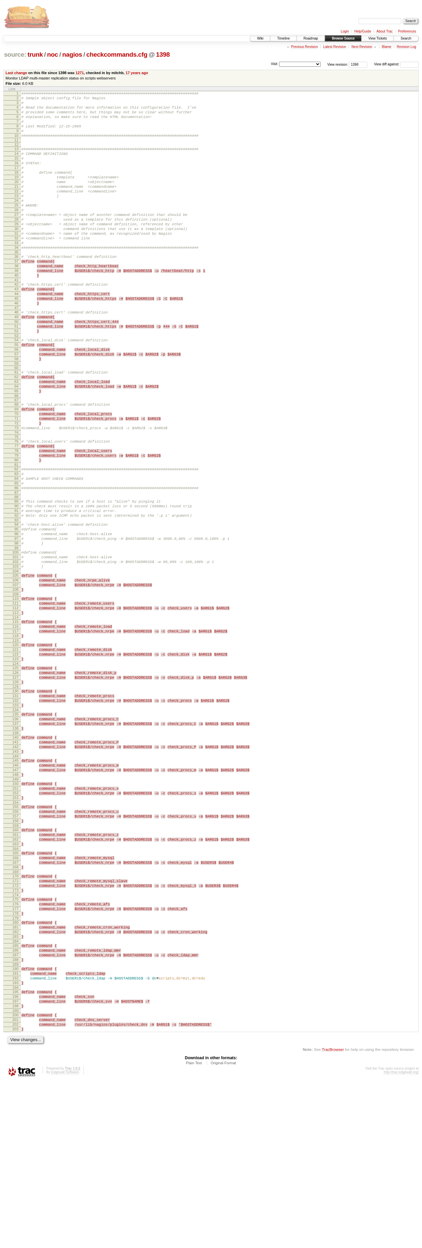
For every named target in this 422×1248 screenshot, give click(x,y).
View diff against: (396, 64)
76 (16, 505)
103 (15, 652)
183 (15, 1086)
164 (15, 983)
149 (15, 902)
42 (16, 322)
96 (16, 613)
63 (16, 436)
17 (16, 182)
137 (15, 836)
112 (15, 700)
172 (15, 1026)
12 (16, 155)
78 (16, 516)
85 (16, 555)
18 (16, 187)
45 (16, 339)
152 (15, 918)
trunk (35, 54)
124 (15, 766)
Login (345, 31)
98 (16, 625)
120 (15, 743)
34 (16, 279)
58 (16, 410)
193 (15, 1141)
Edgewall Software (65, 1239)
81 (16, 533)
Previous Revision (304, 47)
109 (15, 685)
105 (15, 662)
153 (15, 923)
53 (16, 383)
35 (16, 284)
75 (16, 500)
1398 (163, 54)
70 (16, 473)
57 (16, 404)
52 (16, 377)
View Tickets (377, 38)
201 (15, 1184)
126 (15, 776)
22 (16, 210)
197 (15, 1162)
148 (15, 896)
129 (15, 793)
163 (15, 978)
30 (16, 256)
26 (16, 233)
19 (16, 193)
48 (16, 354)
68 (16, 462)
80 (16, 527)
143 (15, 869)
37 (16, 294)
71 (16, 479)
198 (15, 1168)
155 (15, 933)
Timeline (283, 38)
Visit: (274, 64)
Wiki (260, 38)
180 (15, 1069)
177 (15, 1054)
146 (15, 885)
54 (16, 387)
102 (15, 646)
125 (15, 771)
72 (16, 485)
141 (15, 858)
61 (16, 424)
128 (15, 788)
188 (15, 1114)
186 (15, 1102)
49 (16, 360)
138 (15, 842)
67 (16, 457)
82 (16, 537)
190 (15, 1124)
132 (15, 809)
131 (15, 803)
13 (16, 159)
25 (16, 227)
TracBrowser (333, 1216)
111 (15, 695)
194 (15, 1146)
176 (15, 1048)
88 (16, 570)
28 (16, 244)
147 (15, 891)
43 (16, 327)
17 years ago (136, 73)
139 (15, 848)
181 (15, 1075)
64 (16, 442)
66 (16, 453)
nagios (72, 54)
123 (15, 760)
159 (15, 956)
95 (16, 608)
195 (15, 1151)
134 (15, 820)
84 (16, 549)
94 (16, 602)
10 (16, 145)
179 (15, 1065)
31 (16, 262)
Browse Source (343, 38)
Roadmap (311, 38)
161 (15, 966)
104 (15, 658)
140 (15, 852)
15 (16, 170)
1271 (79, 73)
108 (15, 679)
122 (15, 755)
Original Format (223, 1230)
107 (15, 673)
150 (15, 906)
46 (16, 344)
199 (15, 1174)
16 (16, 176)
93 (16, 597)
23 (16, 216)
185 (15, 1096)
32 (16, 267)
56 (16, 399)
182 (15, 1081)
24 (16, 222)
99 (16, 630)
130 (15, 798)
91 (16, 586)
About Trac (384, 31)
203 (15, 1195)
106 (15, 668)
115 (15, 716)
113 (15, 706)
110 (15, 689)
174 (15, 1038)
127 (15, 782)
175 (15, 1042)
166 (15, 993)
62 (16, 430)
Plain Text (194, 1230)
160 (15, 961)
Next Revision (362, 47)
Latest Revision (334, 47)
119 (15, 739)
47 (16, 350)
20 (16, 199)
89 (16, 575)
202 (15, 1189)
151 (15, 912)
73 (16, 490)
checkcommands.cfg (116, 54)
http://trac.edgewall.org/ (401, 1239)
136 (15, 831)
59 (16, 416)
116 (15, 722)
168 (15, 1005)
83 (16, 543)
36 (16, 289)
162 (15, 972)
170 (15, 1015)
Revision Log (406, 47)
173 (15, 1032)
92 (16, 592)
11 (16, 150)
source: (15, 54)
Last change (16, 73)
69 (16, 467)
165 (15, 988)
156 (15, 939)
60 (16, 420)
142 (15, 863)
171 (15, 1021)
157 (15, 945)
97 (16, 619)
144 (15, 875)
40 (16, 311)
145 (15, 879)
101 (15, 640)
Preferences (407, 31)
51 (16, 372)
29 (16, 250)
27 (16, 239)
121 (15, 749)
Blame (386, 47)
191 (15, 1129)
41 (16, 317)
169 (15, 1011)
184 (15, 1092)
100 (15, 635)
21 (16, 205)
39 (16, 306)
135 (15, 825)
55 (16, 393)
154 (15, 929)
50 (16, 366)
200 (15, 1178)
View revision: (337, 64)
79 (16, 522)
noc (52, 54)
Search (406, 38)
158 (15, 951)
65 (16, 447)
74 (16, 496)
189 (15, 1119)
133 (15, 815)
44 (16, 333)
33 (16, 273)
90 (16, 580)
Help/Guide (362, 31)
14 (16, 165)
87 (16, 566)
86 (16, 560)
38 (16, 300)
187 (15, 1108)
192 (15, 1135)
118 (15, 733)
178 (15, 1059)
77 (16, 510)
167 (15, 999)
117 (15, 728)
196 (15, 1156)
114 (15, 712)
